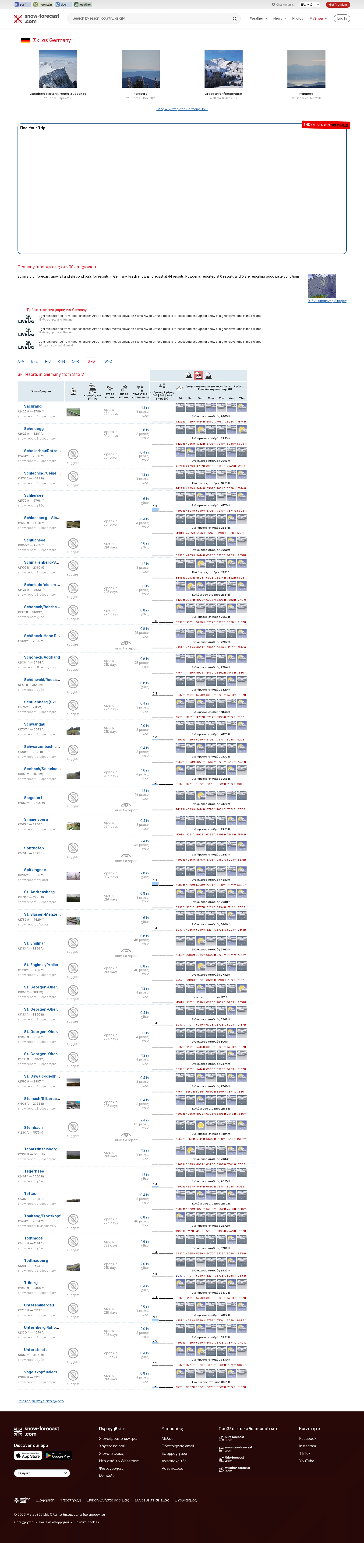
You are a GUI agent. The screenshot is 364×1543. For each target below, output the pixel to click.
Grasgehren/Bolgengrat (223, 93)
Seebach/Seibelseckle (44, 769)
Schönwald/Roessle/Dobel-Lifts (53, 679)
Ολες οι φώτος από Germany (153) (182, 109)
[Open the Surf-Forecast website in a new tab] (22, 5)
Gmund (68, 319)
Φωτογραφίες (111, 1468)
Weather (258, 18)
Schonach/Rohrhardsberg (47, 607)
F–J (48, 361)
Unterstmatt (35, 1350)
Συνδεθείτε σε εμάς (152, 1500)
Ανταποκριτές (174, 1461)
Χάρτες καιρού (112, 1446)
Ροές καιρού (172, 1468)
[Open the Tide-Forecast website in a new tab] (63, 5)
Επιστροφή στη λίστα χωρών (41, 1401)
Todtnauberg (36, 1260)
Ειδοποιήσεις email (178, 1446)
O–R (75, 361)
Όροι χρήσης (23, 1522)
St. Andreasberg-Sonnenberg (51, 892)
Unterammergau (39, 1305)
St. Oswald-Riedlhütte (44, 1076)
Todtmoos (33, 1238)
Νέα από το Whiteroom (119, 1461)
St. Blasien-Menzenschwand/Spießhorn (60, 914)
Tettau (30, 1193)
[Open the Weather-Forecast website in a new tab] (83, 5)
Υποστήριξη (70, 1500)
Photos (297, 18)
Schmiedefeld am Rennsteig (49, 585)
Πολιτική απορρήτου (54, 1522)
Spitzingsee (35, 870)
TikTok (305, 1453)
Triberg (31, 1283)
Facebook (307, 1438)
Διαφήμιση (45, 1500)
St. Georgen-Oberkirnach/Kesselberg (58, 1009)
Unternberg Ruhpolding (45, 1327)
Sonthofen (34, 848)
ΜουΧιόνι (107, 1475)
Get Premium (338, 4)
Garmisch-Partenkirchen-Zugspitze (57, 93)
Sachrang (33, 406)
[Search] (235, 18)
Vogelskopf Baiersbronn (46, 1372)
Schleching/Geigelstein (45, 473)
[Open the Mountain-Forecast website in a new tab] (43, 5)
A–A (21, 361)
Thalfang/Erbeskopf (42, 1216)
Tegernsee (34, 1171)
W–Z (108, 361)
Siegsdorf (33, 798)
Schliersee (34, 495)
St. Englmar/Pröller (41, 965)
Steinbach (33, 1127)
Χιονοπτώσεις (111, 1453)
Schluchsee (35, 540)
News (279, 18)
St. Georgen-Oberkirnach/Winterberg (58, 1054)
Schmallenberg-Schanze (46, 562)
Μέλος (167, 1438)
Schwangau (34, 724)
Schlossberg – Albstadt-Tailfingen (55, 518)
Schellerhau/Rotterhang (46, 451)
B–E (34, 361)
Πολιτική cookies (86, 1522)
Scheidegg (34, 428)
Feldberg (141, 93)
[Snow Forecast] (36, 18)
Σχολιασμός (186, 1500)
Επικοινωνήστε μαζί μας (108, 1500)
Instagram (307, 1446)
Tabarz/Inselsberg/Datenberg (51, 1149)
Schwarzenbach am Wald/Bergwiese (57, 746)
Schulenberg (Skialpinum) (47, 702)
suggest (73, 463)
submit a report (126, 648)
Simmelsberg (36, 819)
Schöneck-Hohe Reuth (44, 636)
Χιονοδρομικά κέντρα (118, 1438)
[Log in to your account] (342, 18)
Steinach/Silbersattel (43, 1098)
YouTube (306, 1461)
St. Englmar (34, 943)
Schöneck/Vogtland (42, 657)
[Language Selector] (309, 4)
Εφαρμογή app (174, 1453)
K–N (61, 361)
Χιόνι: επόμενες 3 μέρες (327, 301)
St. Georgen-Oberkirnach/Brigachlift (57, 987)
